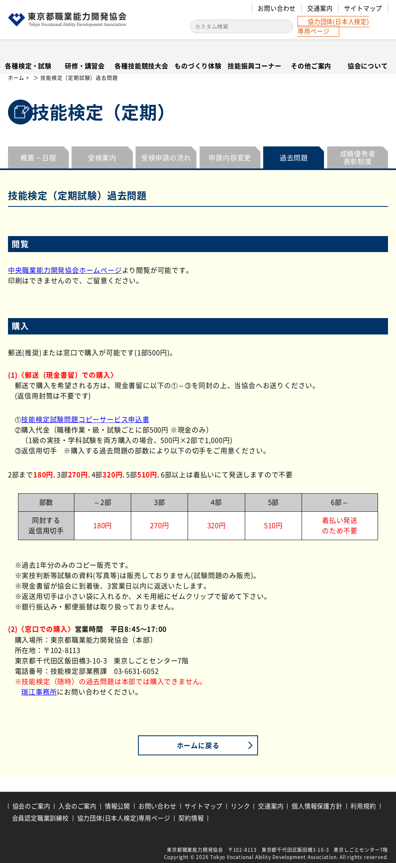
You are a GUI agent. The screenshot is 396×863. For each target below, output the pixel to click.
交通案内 (319, 8)
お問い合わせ (277, 8)
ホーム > (19, 77)
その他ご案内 (311, 65)
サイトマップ (363, 8)
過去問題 (294, 157)
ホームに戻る (198, 745)
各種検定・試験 (28, 65)
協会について (368, 65)
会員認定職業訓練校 (40, 818)
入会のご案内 (77, 806)
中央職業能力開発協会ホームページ (65, 270)
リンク (240, 806)
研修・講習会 (85, 65)
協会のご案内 (31, 806)
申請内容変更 (229, 157)
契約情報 (191, 818)
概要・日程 (38, 157)
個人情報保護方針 (317, 806)
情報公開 (117, 806)
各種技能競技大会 (141, 65)
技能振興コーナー (254, 65)
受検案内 (102, 157)
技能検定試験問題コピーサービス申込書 (85, 419)
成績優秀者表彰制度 (358, 157)
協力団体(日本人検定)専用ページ (333, 26)
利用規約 (363, 806)
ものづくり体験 (198, 65)
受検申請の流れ (166, 157)
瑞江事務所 (39, 692)
